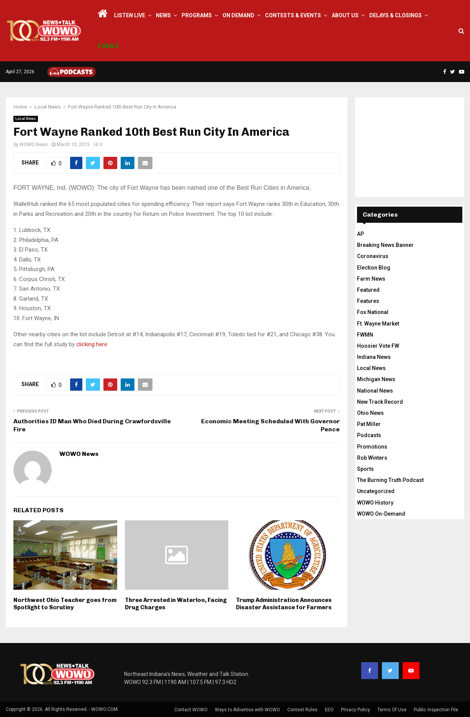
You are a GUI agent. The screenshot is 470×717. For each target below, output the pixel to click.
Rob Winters (372, 458)
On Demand (238, 15)
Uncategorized (376, 491)
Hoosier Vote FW (378, 346)
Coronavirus (372, 256)
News (163, 15)
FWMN (365, 335)
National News (375, 391)
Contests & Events (293, 15)
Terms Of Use (391, 709)
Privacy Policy (355, 709)
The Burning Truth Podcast (390, 480)
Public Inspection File (436, 709)
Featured (368, 290)
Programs (197, 15)
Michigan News (376, 379)
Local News (25, 119)
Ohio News (370, 413)
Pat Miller (369, 424)
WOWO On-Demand (381, 514)
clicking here (91, 344)
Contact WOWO (191, 709)
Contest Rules (302, 709)
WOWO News (34, 144)
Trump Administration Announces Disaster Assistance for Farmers (284, 604)
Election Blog (373, 268)
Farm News (371, 279)
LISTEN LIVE (129, 15)
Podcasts (369, 435)
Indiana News (374, 357)
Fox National (372, 312)
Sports (365, 469)
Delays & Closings (395, 15)
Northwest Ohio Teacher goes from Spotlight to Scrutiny (64, 604)
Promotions (372, 447)
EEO (329, 709)
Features (368, 301)
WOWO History (375, 503)
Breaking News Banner (385, 245)
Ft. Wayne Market (378, 324)
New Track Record (380, 402)
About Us (345, 15)
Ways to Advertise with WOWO (247, 709)
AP (360, 234)
